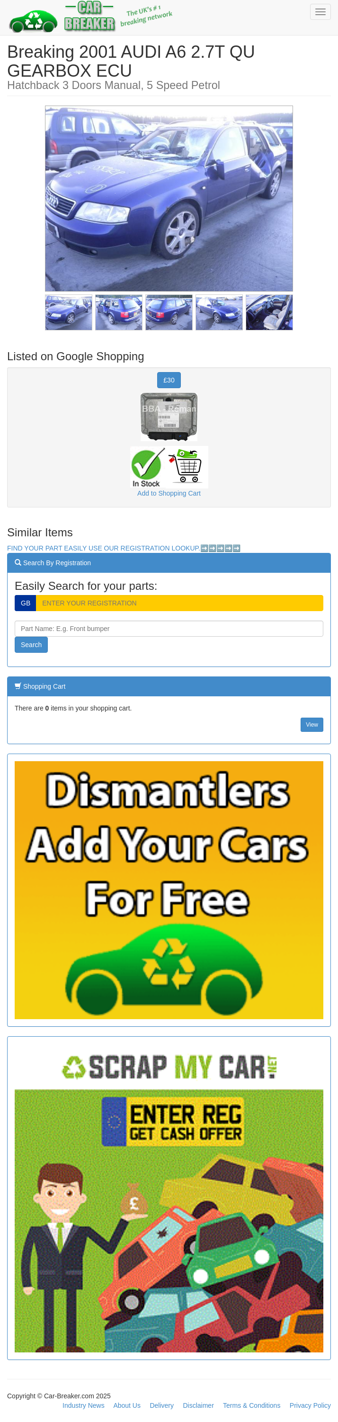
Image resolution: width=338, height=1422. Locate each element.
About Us (127, 1405)
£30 (168, 380)
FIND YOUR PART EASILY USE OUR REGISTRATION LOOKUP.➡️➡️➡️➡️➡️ (123, 548)
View (312, 724)
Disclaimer (198, 1405)
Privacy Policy (310, 1405)
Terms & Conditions (251, 1405)
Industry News (83, 1405)
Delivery (162, 1405)
